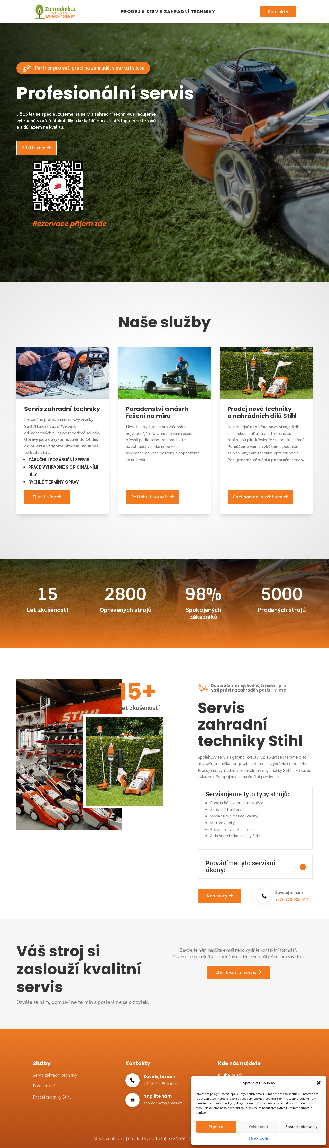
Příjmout (216, 1126)
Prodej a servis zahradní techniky (168, 11)
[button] (318, 1082)
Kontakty (278, 11)
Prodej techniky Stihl (52, 1097)
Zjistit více (33, 147)
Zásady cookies (259, 1138)
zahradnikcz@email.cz (162, 1103)
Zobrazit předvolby (301, 1126)
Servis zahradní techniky (55, 1075)
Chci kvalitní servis (236, 972)
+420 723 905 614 (291, 899)
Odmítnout (258, 1126)
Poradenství (44, 1086)
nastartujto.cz (162, 1138)
